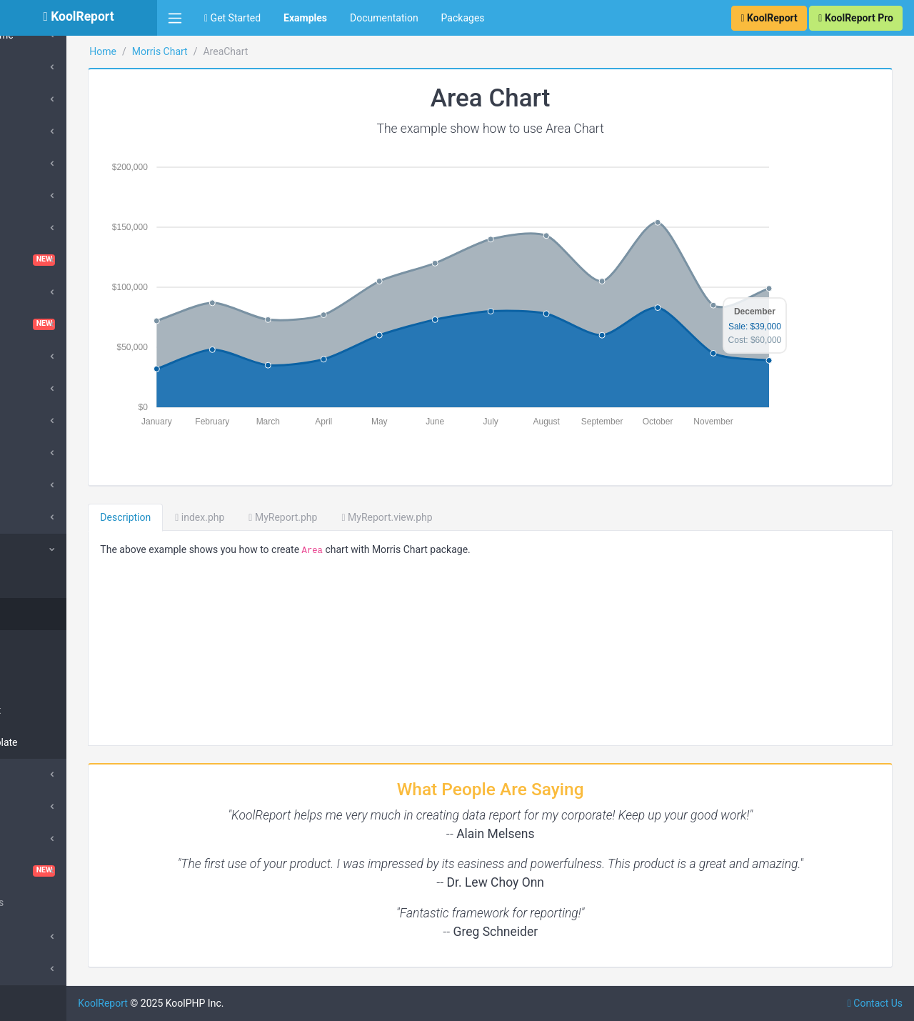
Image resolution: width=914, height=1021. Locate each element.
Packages (463, 18)
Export (35, 453)
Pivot (32, 806)
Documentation (384, 18)
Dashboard (78, 324)
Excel (33, 421)
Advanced (43, 936)
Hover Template (63, 742)
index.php (290, 517)
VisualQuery (78, 871)
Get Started (232, 18)
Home (193, 51)
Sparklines (44, 839)
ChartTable (78, 260)
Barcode (40, 163)
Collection (50, 581)
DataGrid (41, 356)
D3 (27, 388)
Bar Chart (49, 646)
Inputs (35, 485)
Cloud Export (50, 292)
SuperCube (45, 131)
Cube (32, 99)
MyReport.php (373, 517)
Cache (35, 195)
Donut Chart (54, 710)
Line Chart (51, 678)
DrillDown (42, 517)
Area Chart (51, 613)
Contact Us (875, 1003)
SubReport (44, 969)
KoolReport (194, 1003)
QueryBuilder (50, 774)
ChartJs (38, 228)
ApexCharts (47, 67)
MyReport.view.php (477, 517)
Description (216, 517)
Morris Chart (49, 549)
